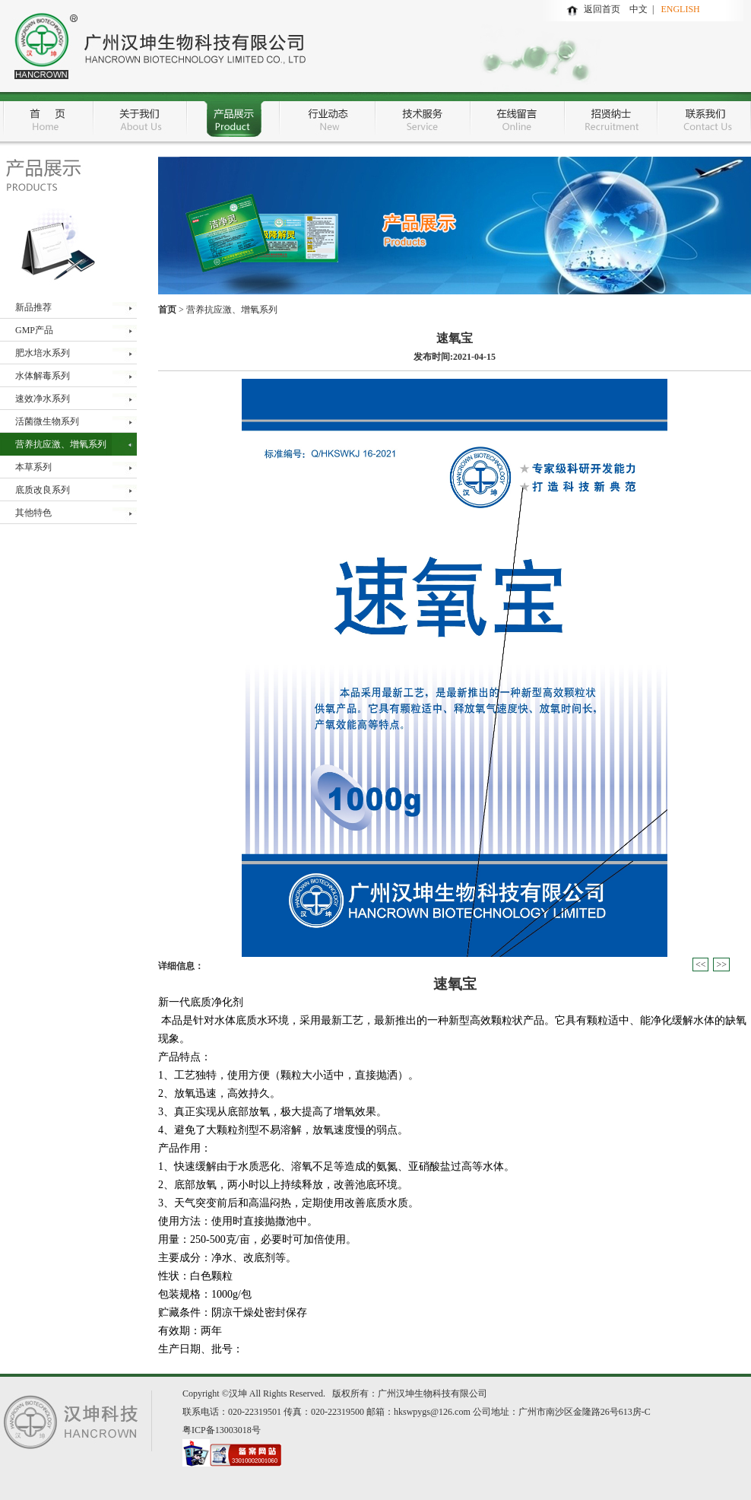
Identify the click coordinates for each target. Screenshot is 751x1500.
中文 (640, 9)
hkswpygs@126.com (432, 1411)
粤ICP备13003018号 (221, 1430)
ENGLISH (680, 9)
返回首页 (602, 9)
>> (721, 964)
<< (701, 964)
